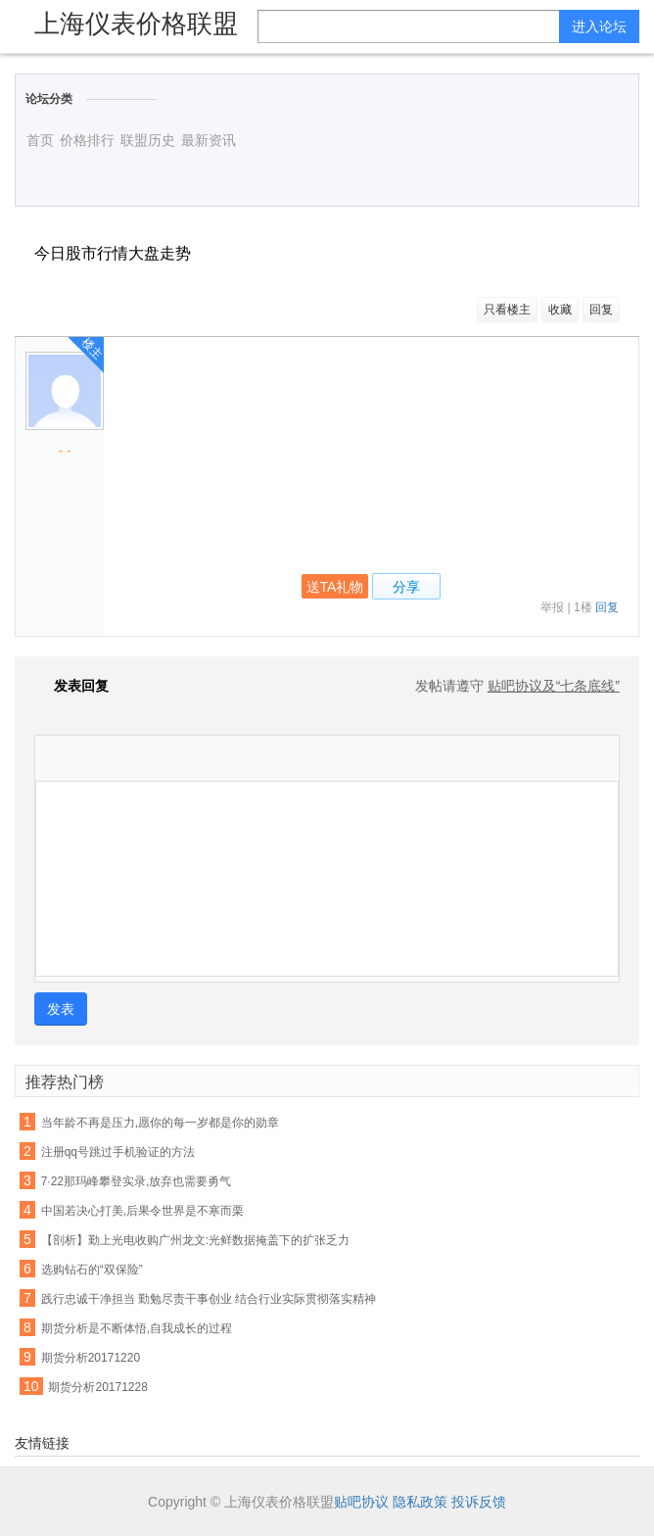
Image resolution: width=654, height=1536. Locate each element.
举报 (552, 607)
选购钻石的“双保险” (92, 1269)
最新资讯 (208, 140)
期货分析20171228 (97, 1387)
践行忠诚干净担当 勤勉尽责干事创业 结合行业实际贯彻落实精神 (209, 1299)
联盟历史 (147, 140)
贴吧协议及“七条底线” (554, 686)
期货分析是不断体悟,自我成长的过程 (136, 1328)
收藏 (560, 309)
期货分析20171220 (90, 1358)
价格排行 (87, 140)
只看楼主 (507, 309)
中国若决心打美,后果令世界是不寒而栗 (142, 1211)
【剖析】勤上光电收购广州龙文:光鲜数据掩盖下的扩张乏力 (195, 1240)
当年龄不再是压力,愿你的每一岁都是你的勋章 (160, 1122)
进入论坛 (599, 26)
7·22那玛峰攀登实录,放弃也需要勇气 (136, 1181)
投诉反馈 (478, 1502)
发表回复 (71, 686)
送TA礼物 (335, 587)
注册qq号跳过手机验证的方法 (118, 1152)
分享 (406, 587)
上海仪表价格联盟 (136, 23)
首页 (40, 140)
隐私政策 (420, 1502)
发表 (60, 1009)
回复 (601, 309)
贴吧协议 (361, 1502)
